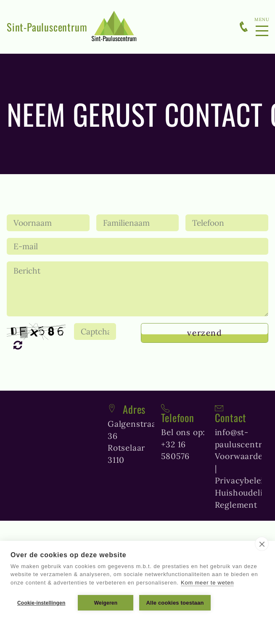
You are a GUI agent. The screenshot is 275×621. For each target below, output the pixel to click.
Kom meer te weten (207, 582)
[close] (262, 544)
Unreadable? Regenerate (21, 345)
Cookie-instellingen (41, 603)
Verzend (204, 333)
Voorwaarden (241, 456)
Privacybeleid (241, 480)
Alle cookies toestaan (175, 603)
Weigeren (105, 603)
